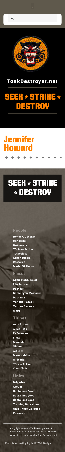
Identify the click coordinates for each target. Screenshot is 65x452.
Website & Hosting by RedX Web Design (28, 443)
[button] (32, 6)
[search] (28, 18)
